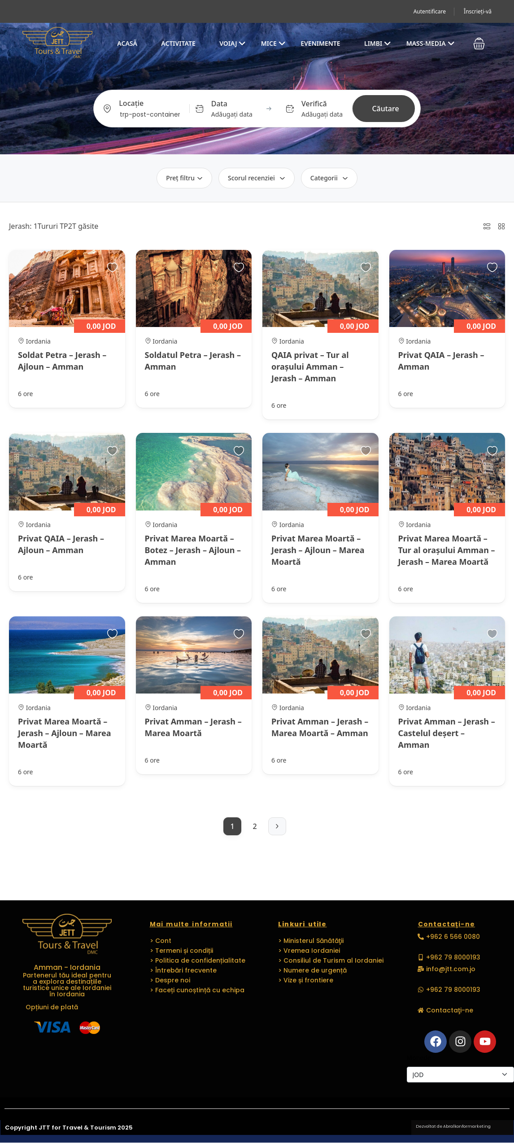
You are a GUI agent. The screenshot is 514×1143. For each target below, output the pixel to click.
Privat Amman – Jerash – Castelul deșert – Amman (446, 733)
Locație (131, 103)
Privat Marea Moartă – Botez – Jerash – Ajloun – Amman (193, 550)
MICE (273, 43)
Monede (419, 1057)
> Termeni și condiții (181, 950)
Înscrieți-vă (478, 11)
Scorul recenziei (256, 178)
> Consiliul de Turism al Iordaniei (330, 960)
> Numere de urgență (312, 970)
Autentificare (430, 11)
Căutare (385, 108)
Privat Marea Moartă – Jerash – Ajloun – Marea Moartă (317, 550)
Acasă (127, 43)
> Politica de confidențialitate (197, 960)
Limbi (377, 43)
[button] (479, 43)
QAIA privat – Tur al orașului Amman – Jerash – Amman (310, 366)
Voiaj (232, 43)
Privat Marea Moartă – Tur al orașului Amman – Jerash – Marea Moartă (446, 550)
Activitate (178, 43)
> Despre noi (170, 980)
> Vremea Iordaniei (309, 950)
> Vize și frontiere (305, 980)
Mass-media (430, 43)
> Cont (160, 940)
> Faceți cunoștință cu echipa (197, 990)
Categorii (329, 178)
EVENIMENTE (320, 43)
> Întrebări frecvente (183, 970)
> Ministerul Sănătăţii (311, 940)
